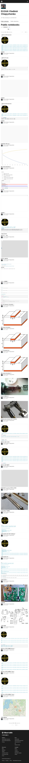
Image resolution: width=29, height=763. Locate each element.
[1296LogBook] (14, 707)
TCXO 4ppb (3, 625)
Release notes (17, 744)
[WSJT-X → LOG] (14, 226)
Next (26, 32)
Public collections (14, 21)
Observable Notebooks (6, 740)
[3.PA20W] (14, 593)
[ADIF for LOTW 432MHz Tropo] (14, 684)
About (16, 748)
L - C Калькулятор (5, 350)
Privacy (3, 760)
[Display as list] (10, 29)
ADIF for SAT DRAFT (5, 465)
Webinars (3, 750)
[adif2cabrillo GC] (14, 547)
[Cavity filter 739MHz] (14, 501)
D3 (15, 743)
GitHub (16, 754)
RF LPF (2, 189)
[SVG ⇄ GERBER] (14, 271)
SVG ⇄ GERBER (4, 281)
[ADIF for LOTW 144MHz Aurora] (14, 639)
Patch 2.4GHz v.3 (4, 396)
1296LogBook (4, 717)
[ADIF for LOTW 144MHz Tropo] (14, 661)
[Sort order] (10, 27)
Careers (16, 750)
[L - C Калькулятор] (14, 340)
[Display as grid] (8, 29)
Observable (17, 739)
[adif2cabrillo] (14, 570)
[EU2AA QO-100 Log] (14, 134)
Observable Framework (19, 740)
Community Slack (5, 754)
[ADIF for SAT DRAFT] (14, 455)
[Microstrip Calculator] (14, 317)
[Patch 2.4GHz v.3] (14, 386)
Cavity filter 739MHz (5, 510)
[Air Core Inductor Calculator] (14, 294)
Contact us (17, 751)
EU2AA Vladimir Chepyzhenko (8, 53)
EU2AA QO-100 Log (5, 143)
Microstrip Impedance (6, 166)
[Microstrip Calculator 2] (14, 363)
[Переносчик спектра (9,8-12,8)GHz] (14, 409)
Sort (2, 27)
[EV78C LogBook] (14, 249)
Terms (10, 760)
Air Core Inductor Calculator (7, 304)
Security (7, 760)
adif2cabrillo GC (4, 556)
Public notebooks (5, 21)
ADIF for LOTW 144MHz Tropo (7, 671)
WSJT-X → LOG (4, 235)
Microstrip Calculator (5, 327)
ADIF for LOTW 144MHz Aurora (7, 648)
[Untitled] (14, 42)
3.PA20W (3, 602)
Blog (3, 748)
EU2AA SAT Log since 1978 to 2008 (8, 487)
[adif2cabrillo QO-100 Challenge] (14, 524)
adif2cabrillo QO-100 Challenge (8, 533)
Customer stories (5, 752)
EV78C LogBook (4, 258)
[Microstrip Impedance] (14, 157)
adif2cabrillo (4, 579)
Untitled (2, 51)
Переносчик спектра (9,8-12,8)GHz (9, 419)
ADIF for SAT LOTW (5, 442)
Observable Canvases (6, 739)
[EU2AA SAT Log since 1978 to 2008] (14, 478)
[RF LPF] (14, 180)
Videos (3, 751)
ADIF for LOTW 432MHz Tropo (7, 694)
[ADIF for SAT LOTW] (14, 432)
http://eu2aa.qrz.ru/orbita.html (9, 17)
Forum (3, 755)
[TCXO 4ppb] (14, 616)
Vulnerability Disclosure (17, 760)
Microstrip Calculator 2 (6, 373)
